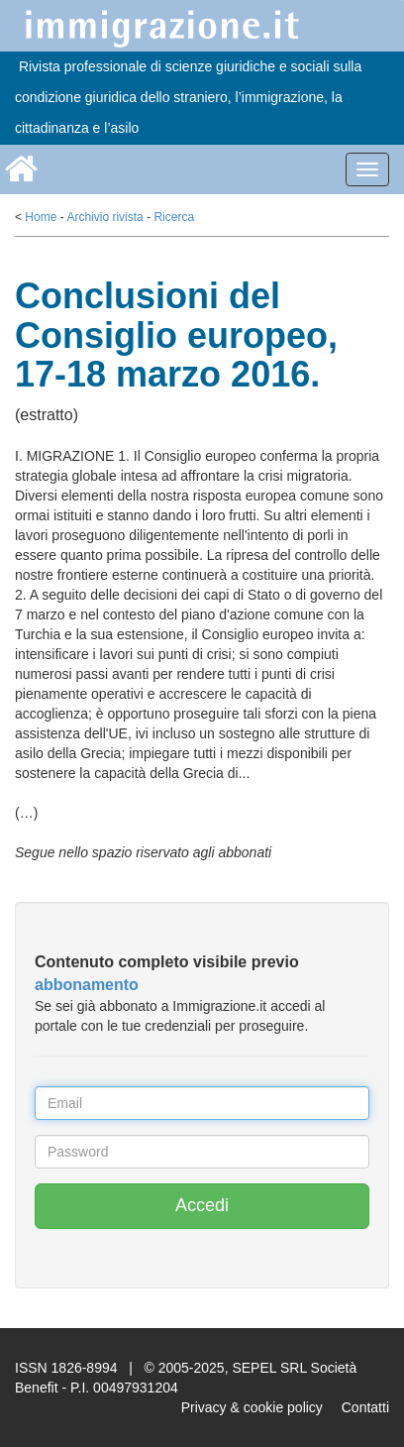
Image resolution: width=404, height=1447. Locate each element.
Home (40, 217)
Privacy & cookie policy (252, 1407)
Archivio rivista (104, 217)
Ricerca (173, 217)
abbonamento (87, 984)
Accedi (202, 1205)
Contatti (365, 1407)
